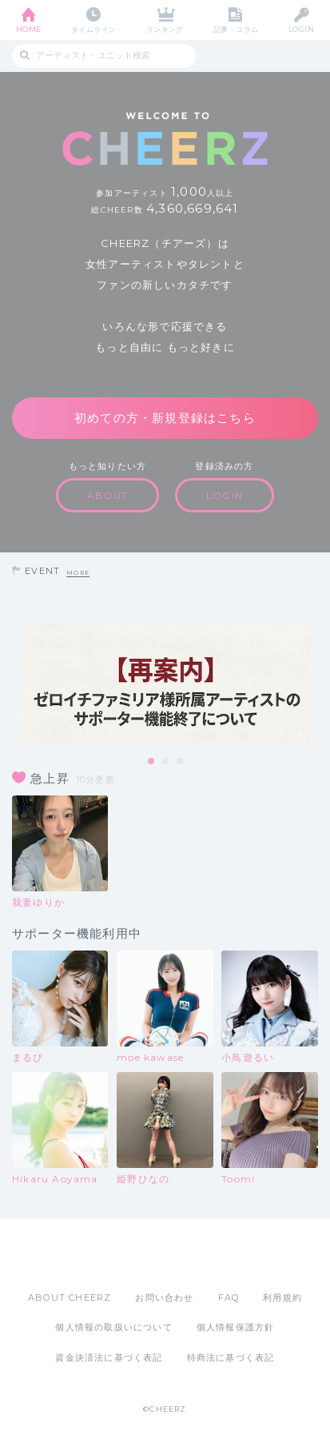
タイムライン (94, 29)
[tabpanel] (165, 684)
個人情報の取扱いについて (113, 1327)
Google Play (206, 1254)
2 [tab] (166, 762)
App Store (121, 1254)
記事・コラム (236, 29)
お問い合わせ (164, 1297)
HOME (29, 29)
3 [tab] (181, 762)
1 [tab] (152, 762)
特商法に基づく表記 (231, 1357)
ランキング (165, 29)
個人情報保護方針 (236, 1327)
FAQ (229, 1297)
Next (314, 685)
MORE (77, 572)
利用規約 (282, 1297)
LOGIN (301, 29)
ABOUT (107, 495)
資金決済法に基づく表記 (108, 1357)
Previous (16, 685)
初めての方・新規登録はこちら (165, 417)
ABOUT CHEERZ (69, 1297)
